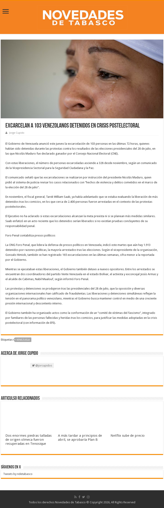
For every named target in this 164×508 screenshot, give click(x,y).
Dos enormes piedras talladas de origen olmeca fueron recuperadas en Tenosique (28, 440)
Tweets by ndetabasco (17, 474)
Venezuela (23, 339)
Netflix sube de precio (128, 436)
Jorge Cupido (16, 132)
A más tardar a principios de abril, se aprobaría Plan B (80, 438)
